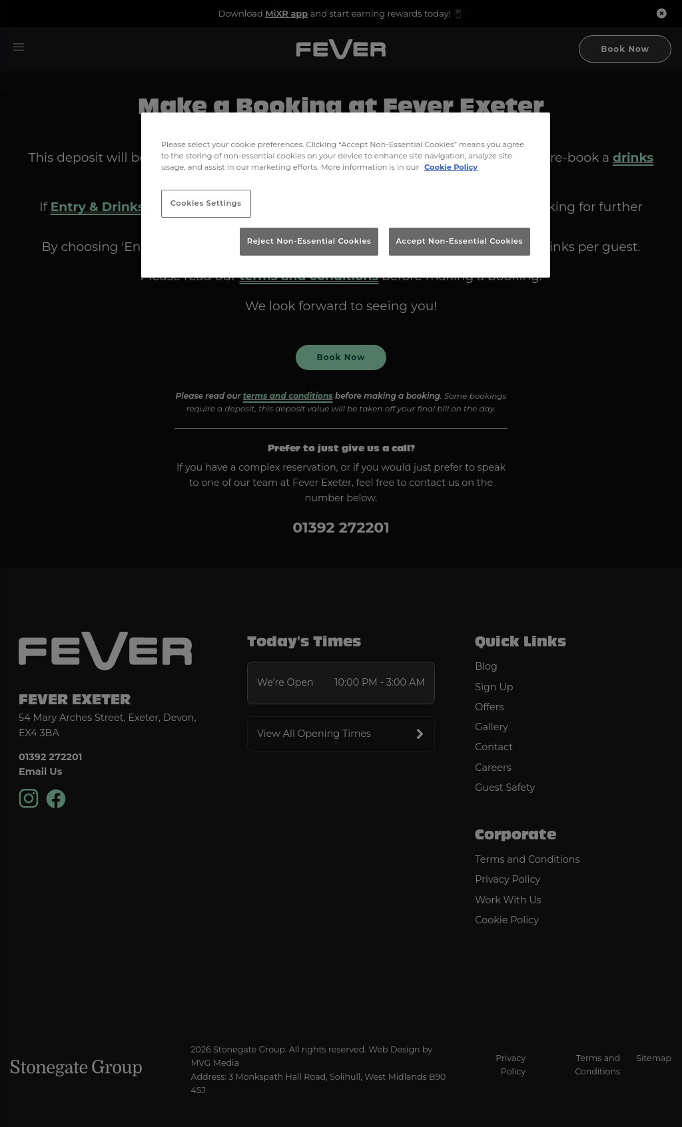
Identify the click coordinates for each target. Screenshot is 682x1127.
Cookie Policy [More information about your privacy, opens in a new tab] (451, 167)
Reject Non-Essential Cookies (309, 241)
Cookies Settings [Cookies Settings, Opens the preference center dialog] (206, 203)
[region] (345, 195)
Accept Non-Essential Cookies (459, 241)
